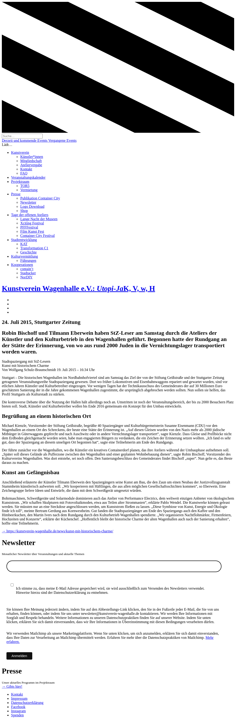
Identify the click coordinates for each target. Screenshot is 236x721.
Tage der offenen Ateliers (29, 215)
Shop (24, 211)
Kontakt (26, 169)
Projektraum (20, 182)
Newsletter (28, 202)
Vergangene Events (62, 140)
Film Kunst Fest (32, 231)
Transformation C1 (34, 248)
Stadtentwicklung (24, 240)
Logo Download (32, 206)
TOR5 (25, 186)
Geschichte (28, 252)
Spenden (17, 715)
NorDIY (26, 277)
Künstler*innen (31, 157)
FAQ (23, 173)
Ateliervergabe (31, 165)
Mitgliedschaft (31, 161)
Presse (16, 194)
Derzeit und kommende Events (25, 140)
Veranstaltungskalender (28, 177)
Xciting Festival (32, 223)
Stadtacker (28, 273)
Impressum (19, 698)
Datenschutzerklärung (27, 703)
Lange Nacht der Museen (38, 219)
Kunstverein (20, 152)
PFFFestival (29, 227)
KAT (23, 244)
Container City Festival (37, 236)
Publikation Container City (40, 198)
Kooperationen (22, 265)
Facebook (18, 707)
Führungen (28, 260)
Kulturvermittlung (24, 256)
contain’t (26, 269)
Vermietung (29, 190)
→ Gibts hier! (12, 686)
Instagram (18, 711)
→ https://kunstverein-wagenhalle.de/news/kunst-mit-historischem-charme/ (57, 531)
